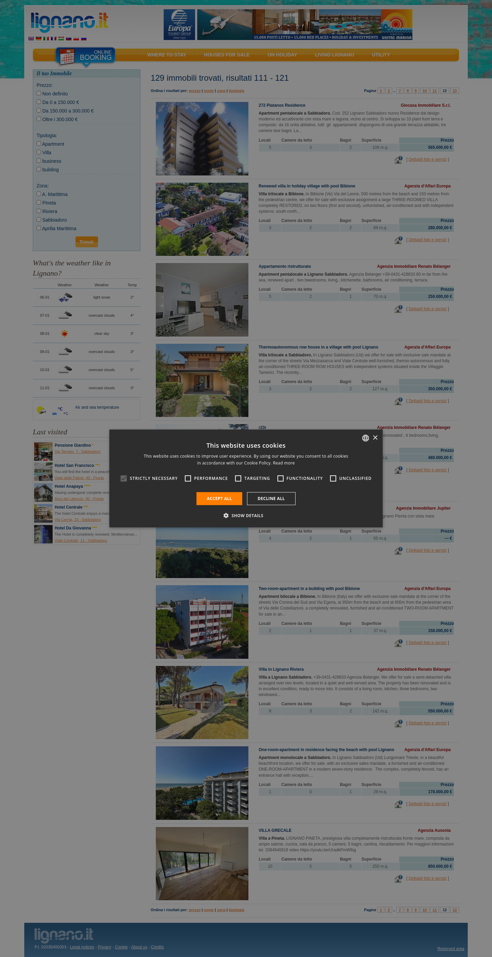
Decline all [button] (271, 498)
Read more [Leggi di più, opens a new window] (284, 463)
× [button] (375, 437)
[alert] (246, 478)
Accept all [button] (219, 498)
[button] (246, 515)
